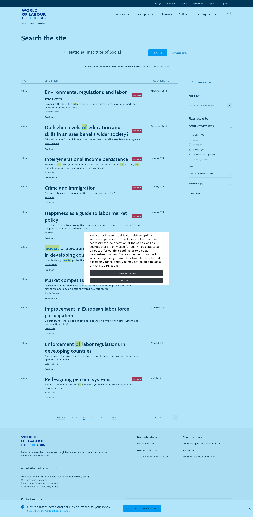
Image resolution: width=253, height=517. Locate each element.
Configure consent (126, 273)
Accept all (126, 280)
